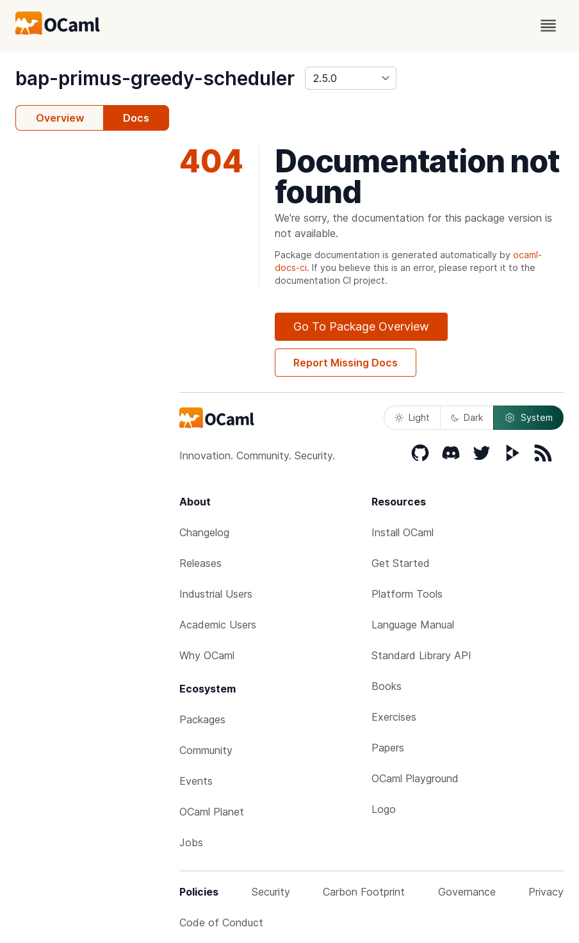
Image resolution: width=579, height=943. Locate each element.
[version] (350, 78)
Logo (383, 809)
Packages (202, 719)
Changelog (204, 532)
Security (271, 891)
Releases (200, 563)
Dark (467, 417)
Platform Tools (407, 593)
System (528, 417)
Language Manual (412, 624)
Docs (136, 117)
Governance (467, 891)
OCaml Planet (211, 811)
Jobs (191, 842)
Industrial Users (215, 593)
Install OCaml (402, 532)
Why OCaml (206, 655)
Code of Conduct (221, 922)
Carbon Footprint (364, 891)
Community (205, 750)
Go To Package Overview (361, 326)
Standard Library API (421, 655)
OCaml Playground (415, 778)
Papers (387, 747)
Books (386, 686)
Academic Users (217, 624)
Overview (60, 117)
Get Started (400, 563)
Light (412, 417)
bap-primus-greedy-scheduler (155, 78)
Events (196, 781)
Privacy (546, 891)
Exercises (393, 716)
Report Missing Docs (345, 362)
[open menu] (548, 25)
